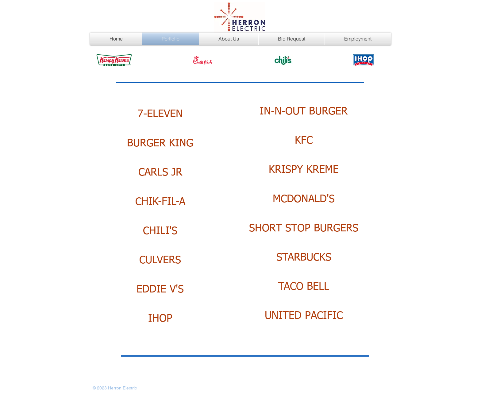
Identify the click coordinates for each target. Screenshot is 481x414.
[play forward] (377, 60)
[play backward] (104, 60)
